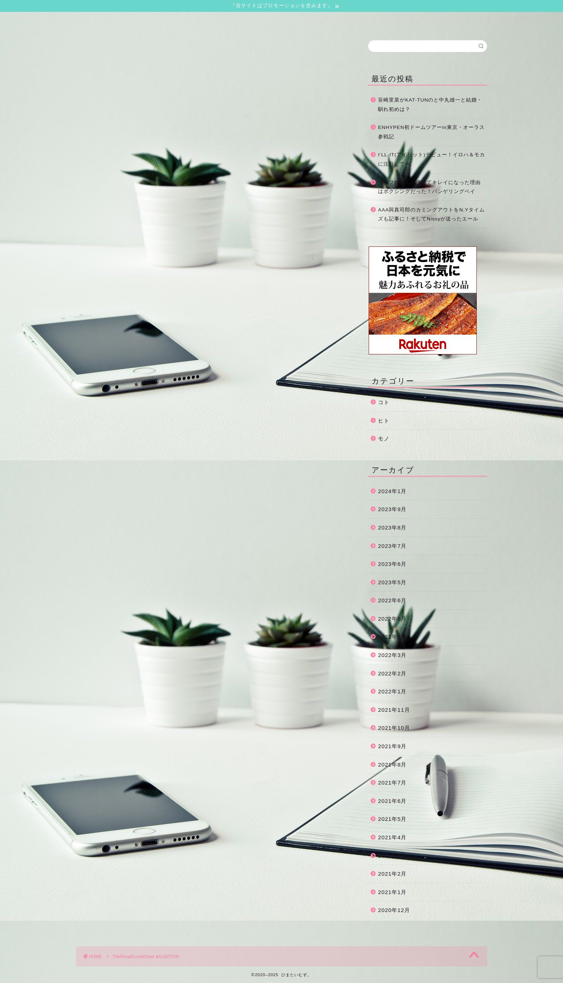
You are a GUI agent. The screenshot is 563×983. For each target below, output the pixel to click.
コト (384, 402)
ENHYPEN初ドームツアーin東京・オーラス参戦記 (431, 132)
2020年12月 (394, 910)
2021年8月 (392, 764)
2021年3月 (392, 856)
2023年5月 (392, 582)
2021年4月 (392, 837)
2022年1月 (392, 691)
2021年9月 (392, 746)
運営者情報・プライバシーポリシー (380, 23)
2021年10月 (394, 728)
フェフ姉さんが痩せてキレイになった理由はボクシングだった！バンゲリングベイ (429, 187)
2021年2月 (392, 874)
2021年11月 (394, 710)
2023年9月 (392, 509)
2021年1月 (392, 892)
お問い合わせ (206, 21)
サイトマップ (293, 21)
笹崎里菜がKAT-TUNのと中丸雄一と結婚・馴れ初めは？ (430, 104)
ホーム (120, 21)
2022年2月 (392, 673)
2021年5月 (392, 819)
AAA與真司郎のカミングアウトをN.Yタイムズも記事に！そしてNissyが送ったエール (431, 214)
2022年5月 (392, 619)
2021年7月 (392, 782)
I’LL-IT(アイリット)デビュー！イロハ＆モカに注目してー (431, 159)
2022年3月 (392, 655)
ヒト (384, 420)
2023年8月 (392, 527)
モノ (384, 438)
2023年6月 (392, 564)
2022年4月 (392, 637)
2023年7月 (392, 546)
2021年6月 (392, 801)
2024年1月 (392, 491)
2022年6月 (392, 600)
